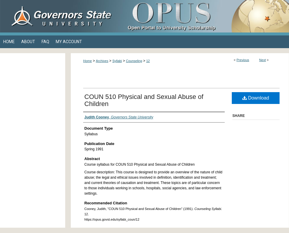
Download (255, 97)
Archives (102, 61)
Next (262, 60)
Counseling (134, 61)
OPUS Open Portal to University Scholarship (203, 16)
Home (87, 61)
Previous (243, 60)
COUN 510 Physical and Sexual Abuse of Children (143, 100)
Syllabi (117, 61)
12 (148, 61)
